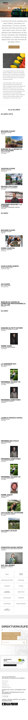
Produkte (16, 634)
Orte (14, 637)
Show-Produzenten (14, 47)
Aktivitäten (6, 637)
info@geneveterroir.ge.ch (6, 687)
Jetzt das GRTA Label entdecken (10, 665)
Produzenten (6, 634)
